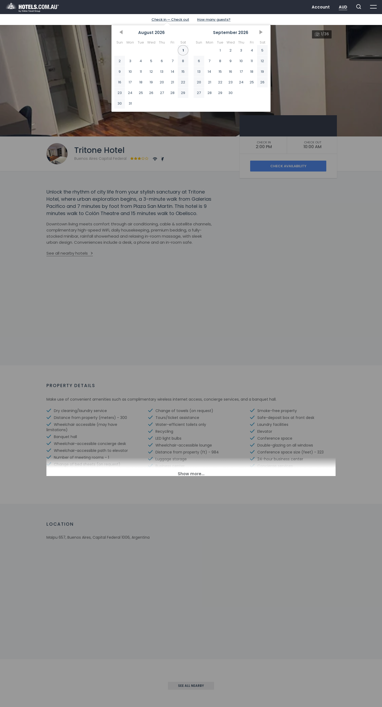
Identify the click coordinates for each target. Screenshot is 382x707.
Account (321, 7)
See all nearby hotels (67, 253)
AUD (343, 7)
